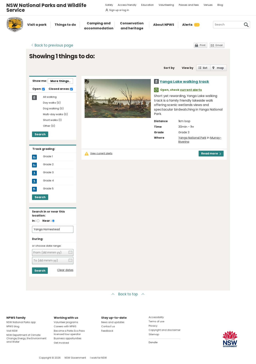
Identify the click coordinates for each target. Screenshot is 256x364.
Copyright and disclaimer (164, 330)
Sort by (169, 68)
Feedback (107, 330)
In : (34, 221)
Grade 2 (48, 164)
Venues (208, 5)
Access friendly (127, 5)
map (220, 68)
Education (147, 5)
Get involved (61, 342)
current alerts (191, 90)
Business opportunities (67, 338)
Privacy (153, 325)
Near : (46, 221)
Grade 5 (48, 188)
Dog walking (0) (53, 108)
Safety (109, 5)
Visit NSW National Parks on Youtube (27, 357)
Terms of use (156, 321)
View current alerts (101, 153)
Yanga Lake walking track (184, 81)
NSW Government (75, 357)
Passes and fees (189, 5)
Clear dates (65, 270)
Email (219, 45)
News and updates (112, 322)
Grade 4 (48, 180)
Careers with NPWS (65, 326)
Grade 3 (48, 172)
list (205, 68)
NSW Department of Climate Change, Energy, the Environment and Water (26, 338)
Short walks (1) (52, 120)
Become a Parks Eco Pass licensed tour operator (69, 332)
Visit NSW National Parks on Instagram (18, 357)
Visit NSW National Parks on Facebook (10, 357)
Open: (38, 89)
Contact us (108, 326)
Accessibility (156, 317)
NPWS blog (12, 326)
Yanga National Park (192, 138)
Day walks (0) (52, 103)
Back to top (128, 294)
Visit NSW (12, 330)
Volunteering (166, 5)
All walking (50, 97)
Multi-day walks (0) (55, 114)
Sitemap (154, 334)
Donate (153, 342)
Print (202, 45)
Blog (220, 5)
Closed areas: (61, 89)
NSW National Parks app (21, 322)
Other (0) (49, 126)
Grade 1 (48, 156)
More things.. (60, 81)
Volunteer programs (66, 322)
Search (40, 134)
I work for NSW (98, 357)
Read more (211, 153)
